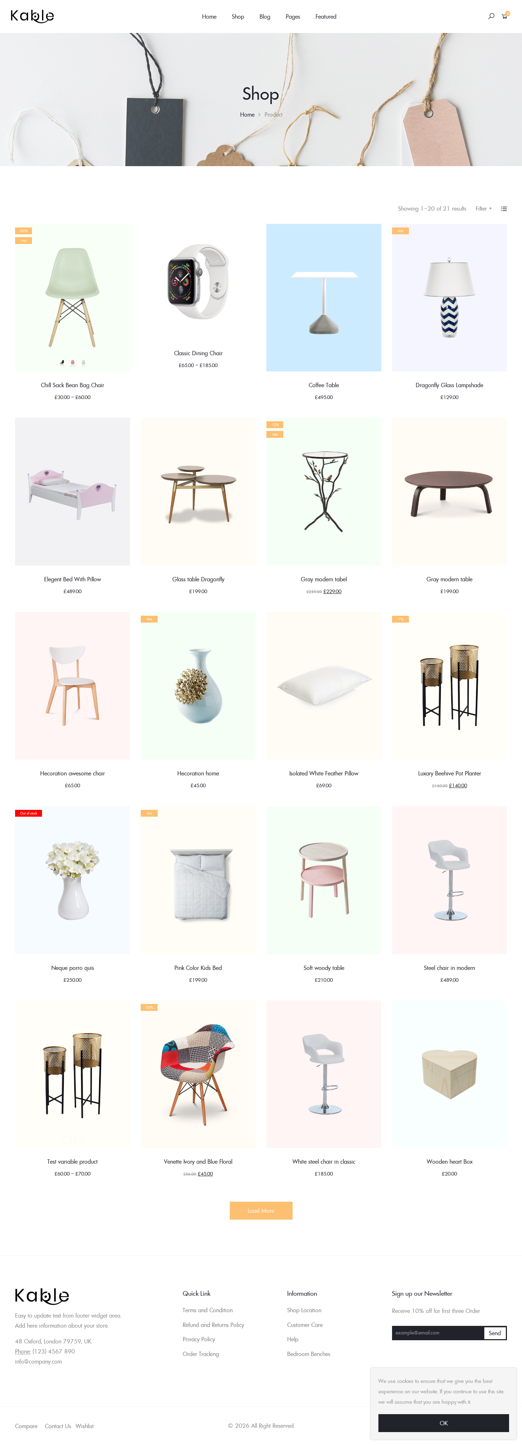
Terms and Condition (208, 1310)
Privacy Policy (199, 1339)
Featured (326, 16)
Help (292, 1339)
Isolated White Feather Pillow (323, 773)
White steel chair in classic (324, 1161)
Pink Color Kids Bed (198, 967)
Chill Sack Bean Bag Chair (72, 385)
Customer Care (305, 1324)
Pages (293, 16)
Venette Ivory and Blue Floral (198, 1161)
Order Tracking (201, 1353)
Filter (484, 208)
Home (209, 16)
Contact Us (58, 1426)
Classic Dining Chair (198, 353)
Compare (26, 1426)
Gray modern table (449, 579)
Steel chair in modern (449, 967)
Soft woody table (324, 967)
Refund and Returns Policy (213, 1324)
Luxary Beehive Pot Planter (449, 773)
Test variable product (72, 1161)
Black (61, 363)
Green (83, 363)
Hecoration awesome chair (72, 773)
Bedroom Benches (308, 1353)
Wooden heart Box (449, 1161)
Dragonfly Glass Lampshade (449, 385)
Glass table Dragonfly (198, 579)
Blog (265, 16)
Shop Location (304, 1310)
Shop (238, 16)
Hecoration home (198, 773)
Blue (72, 363)
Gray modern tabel (324, 579)
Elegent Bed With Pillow (72, 579)
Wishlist (85, 1426)
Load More (261, 1210)
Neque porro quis (72, 967)
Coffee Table (324, 385)
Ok (444, 1423)
